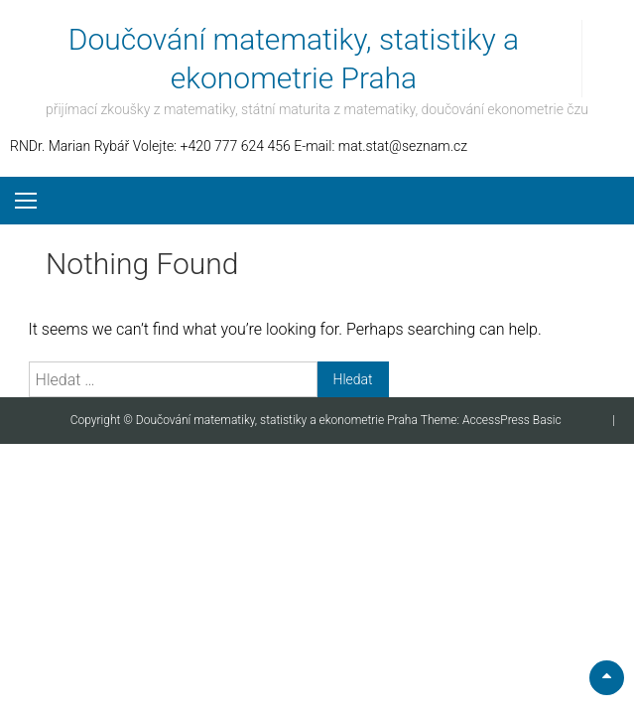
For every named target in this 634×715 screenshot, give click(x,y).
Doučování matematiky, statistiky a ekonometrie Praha (278, 420)
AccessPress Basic (512, 420)
